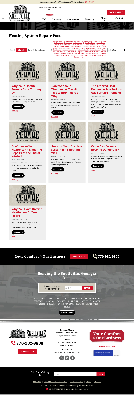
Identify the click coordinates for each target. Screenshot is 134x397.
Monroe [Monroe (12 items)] (96, 55)
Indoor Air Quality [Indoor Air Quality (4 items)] (83, 54)
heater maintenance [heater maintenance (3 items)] (64, 52)
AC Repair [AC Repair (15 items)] (77, 45)
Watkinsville (62, 311)
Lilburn (85, 306)
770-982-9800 (68, 14)
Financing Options (107, 352)
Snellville (63, 308)
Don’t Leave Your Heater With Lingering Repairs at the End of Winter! (27, 157)
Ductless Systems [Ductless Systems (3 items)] (76, 50)
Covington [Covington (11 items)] (56, 50)
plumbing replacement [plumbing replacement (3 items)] (92, 57)
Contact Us (79, 264)
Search (21, 54)
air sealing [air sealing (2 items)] (67, 48)
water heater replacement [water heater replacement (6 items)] (93, 59)
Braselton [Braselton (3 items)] (80, 48)
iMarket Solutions (57, 391)
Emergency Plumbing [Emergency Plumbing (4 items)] (89, 50)
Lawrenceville (72, 306)
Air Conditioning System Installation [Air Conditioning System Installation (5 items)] (84, 47)
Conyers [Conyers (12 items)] (102, 48)
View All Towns (67, 318)
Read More (89, 2)
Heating (15, 117)
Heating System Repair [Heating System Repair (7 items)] (69, 54)
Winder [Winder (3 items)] (82, 61)
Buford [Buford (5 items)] (87, 48)
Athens (40, 303)
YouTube (67, 363)
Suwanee (93, 308)
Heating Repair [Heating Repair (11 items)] (90, 52)
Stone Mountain (78, 308)
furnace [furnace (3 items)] (99, 50)
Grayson (59, 306)
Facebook (72, 363)
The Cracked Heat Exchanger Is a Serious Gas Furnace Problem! (106, 93)
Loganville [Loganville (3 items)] (81, 55)
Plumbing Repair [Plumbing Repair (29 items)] (80, 57)
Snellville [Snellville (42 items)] (103, 57)
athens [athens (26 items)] (74, 48)
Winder (74, 311)
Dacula (93, 303)
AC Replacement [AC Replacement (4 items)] (87, 45)
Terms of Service (107, 359)
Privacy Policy (102, 359)
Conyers (71, 303)
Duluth (36, 306)
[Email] (80, 378)
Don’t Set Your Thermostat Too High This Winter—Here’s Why (65, 95)
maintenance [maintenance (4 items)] (89, 55)
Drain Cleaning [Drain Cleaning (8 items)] (64, 50)
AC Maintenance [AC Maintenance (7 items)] (68, 45)
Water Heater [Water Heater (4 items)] (65, 59)
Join (101, 377)
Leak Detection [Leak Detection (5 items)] (71, 55)
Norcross (51, 308)
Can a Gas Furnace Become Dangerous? (105, 153)
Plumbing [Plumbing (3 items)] (56, 57)
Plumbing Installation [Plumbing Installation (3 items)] (67, 57)
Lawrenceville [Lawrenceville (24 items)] (61, 55)
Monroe (41, 308)
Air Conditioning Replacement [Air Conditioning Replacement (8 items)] (63, 47)
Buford (61, 303)
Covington (83, 303)
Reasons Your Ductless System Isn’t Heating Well (66, 155)
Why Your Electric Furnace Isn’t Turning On (26, 93)
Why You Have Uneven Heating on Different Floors (27, 218)
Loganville (96, 306)
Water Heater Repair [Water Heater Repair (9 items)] (77, 59)
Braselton (51, 303)
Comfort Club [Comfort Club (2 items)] (94, 48)
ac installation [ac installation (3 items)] (57, 45)
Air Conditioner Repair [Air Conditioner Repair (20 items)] (99, 45)
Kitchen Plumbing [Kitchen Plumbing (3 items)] (95, 54)
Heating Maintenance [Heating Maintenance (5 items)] (78, 52)
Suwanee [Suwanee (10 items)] (57, 59)
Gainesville (47, 306)
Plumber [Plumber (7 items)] (103, 55)
